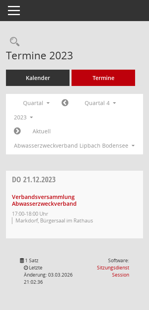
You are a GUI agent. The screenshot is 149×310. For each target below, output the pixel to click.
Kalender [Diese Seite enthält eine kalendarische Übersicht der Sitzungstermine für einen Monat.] (38, 78)
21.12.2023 (34, 179)
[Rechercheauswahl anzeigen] (12, 42)
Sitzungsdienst (113, 271)
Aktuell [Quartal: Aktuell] (42, 131)
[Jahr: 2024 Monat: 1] (17, 131)
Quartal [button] (36, 103)
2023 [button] (23, 117)
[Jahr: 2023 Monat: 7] (65, 103)
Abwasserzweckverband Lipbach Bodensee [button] (74, 145)
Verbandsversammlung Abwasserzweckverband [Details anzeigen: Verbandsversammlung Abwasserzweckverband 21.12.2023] (44, 200)
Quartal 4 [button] (100, 103)
